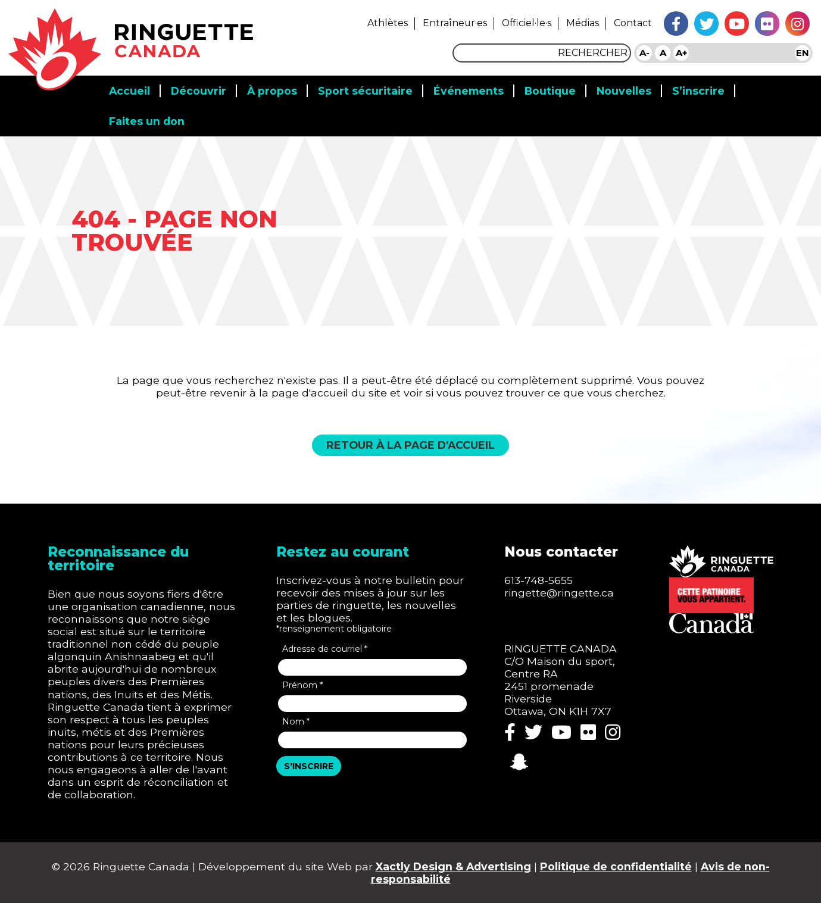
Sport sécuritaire (369, 86)
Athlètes (378, 23)
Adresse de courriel (326, 650)
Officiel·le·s (521, 23)
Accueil (130, 86)
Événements (473, 86)
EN (802, 52)
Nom (296, 722)
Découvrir (200, 86)
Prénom (303, 686)
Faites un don (147, 117)
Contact (632, 23)
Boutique (556, 86)
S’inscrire (706, 86)
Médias (580, 23)
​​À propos (274, 86)
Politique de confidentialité (633, 870)
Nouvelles (631, 86)
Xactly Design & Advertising (467, 870)
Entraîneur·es (447, 23)
